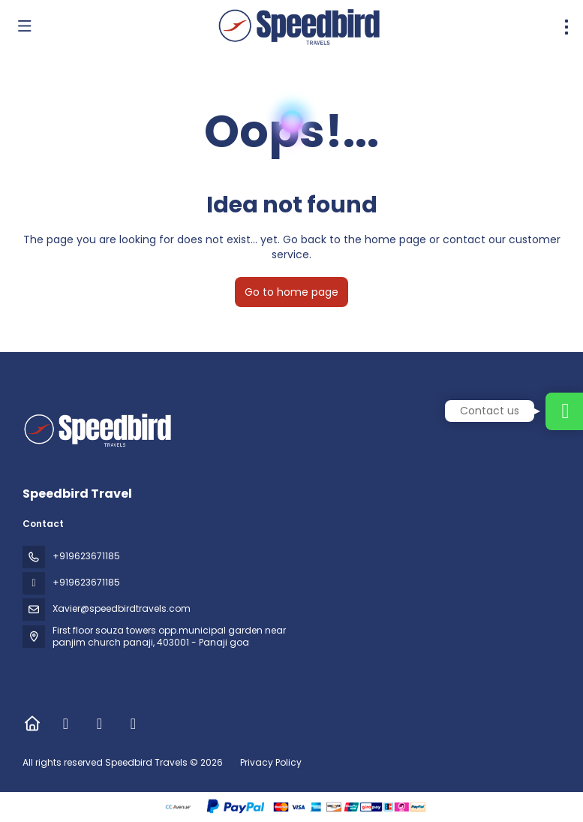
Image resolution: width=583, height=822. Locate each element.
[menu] (566, 27)
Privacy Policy (271, 762)
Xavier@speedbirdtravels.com (122, 608)
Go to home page (291, 292)
